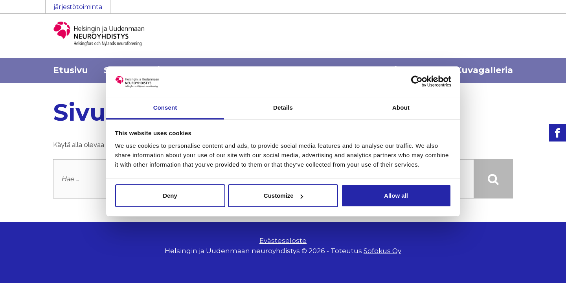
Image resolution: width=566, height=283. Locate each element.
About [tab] (401, 107)
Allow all (396, 195)
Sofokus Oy (382, 251)
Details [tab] (283, 107)
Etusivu (70, 70)
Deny (170, 195)
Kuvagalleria (484, 70)
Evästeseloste (283, 240)
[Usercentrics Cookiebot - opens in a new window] (416, 81)
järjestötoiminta (77, 7)
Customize (283, 195)
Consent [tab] (165, 107)
